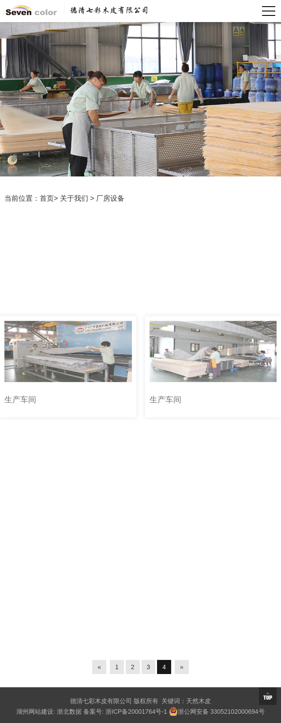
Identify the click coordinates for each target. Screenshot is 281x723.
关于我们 (74, 198)
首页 (47, 198)
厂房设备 (110, 198)
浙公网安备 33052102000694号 (217, 711)
